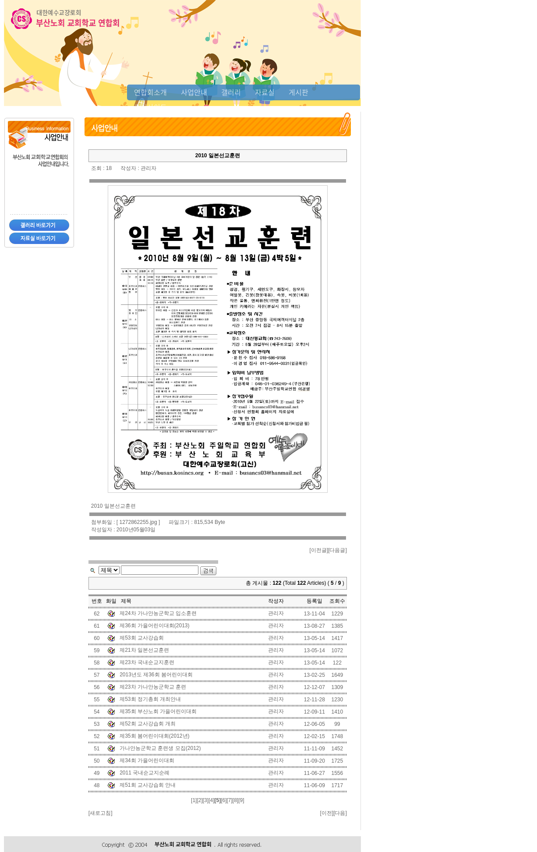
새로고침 (100, 813)
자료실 (265, 92)
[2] (199, 800)
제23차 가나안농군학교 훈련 (153, 687)
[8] (235, 800)
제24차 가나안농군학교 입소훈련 (158, 613)
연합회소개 (150, 92)
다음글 (337, 550)
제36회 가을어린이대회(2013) (154, 625)
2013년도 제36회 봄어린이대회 (156, 675)
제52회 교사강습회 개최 (148, 724)
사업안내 (194, 92)
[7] (229, 800)
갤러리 (231, 92)
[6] (223, 800)
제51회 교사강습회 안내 (148, 785)
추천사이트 (150, 107)
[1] (194, 800)
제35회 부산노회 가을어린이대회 (158, 711)
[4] (211, 800)
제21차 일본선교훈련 (144, 650)
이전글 (319, 550)
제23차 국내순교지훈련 (147, 662)
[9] (241, 800)
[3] (205, 800)
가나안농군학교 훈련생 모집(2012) (160, 748)
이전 (326, 813)
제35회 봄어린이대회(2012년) (154, 736)
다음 (340, 813)
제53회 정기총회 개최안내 (150, 699)
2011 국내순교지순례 (145, 773)
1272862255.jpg (138, 522)
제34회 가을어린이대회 (147, 760)
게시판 (298, 92)
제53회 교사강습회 (142, 638)
